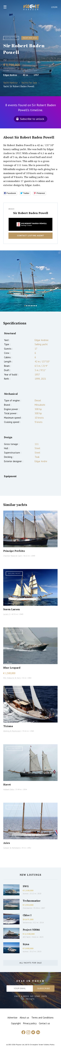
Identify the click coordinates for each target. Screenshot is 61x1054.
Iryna (26, 944)
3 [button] (28, 305)
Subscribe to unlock (32, 119)
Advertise (12, 1017)
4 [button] (29, 305)
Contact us (44, 1023)
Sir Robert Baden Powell (30, 213)
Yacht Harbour (31, 8)
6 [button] (33, 305)
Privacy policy (30, 1023)
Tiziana (8, 726)
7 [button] (34, 305)
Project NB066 (31, 929)
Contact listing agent (30, 235)
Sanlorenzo (27, 922)
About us (24, 1017)
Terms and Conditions (42, 1017)
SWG (26, 886)
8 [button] (36, 305)
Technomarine (32, 900)
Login (54, 7)
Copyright (16, 1023)
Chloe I (27, 915)
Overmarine (28, 908)
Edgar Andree (10, 75)
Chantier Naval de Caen (12, 556)
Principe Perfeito (14, 551)
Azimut (25, 893)
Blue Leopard (11, 667)
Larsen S (6, 614)
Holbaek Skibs (8, 789)
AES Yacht (26, 937)
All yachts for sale (31, 962)
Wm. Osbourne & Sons (12, 678)
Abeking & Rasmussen (12, 731)
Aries (6, 843)
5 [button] (31, 305)
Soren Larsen (11, 609)
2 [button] (26, 305)
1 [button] (24, 305)
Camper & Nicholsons (11, 848)
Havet (7, 784)
